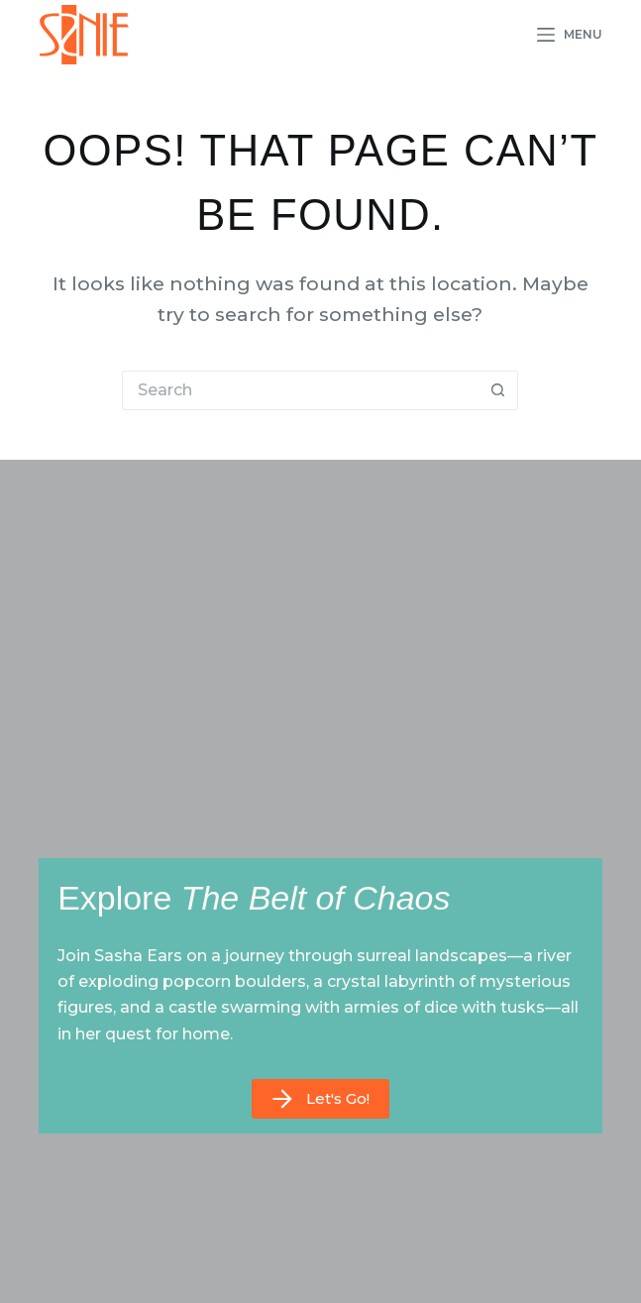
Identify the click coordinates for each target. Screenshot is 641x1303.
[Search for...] (300, 390)
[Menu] (570, 35)
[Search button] (498, 390)
